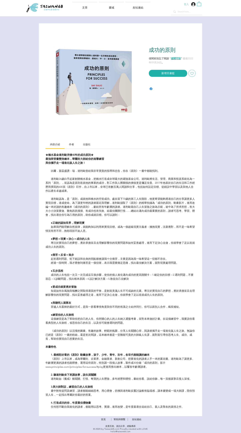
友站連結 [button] (136, 419)
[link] (55, 144)
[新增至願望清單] (192, 73)
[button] (138, 6)
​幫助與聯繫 (119, 419)
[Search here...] (186, 11)
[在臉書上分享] (151, 89)
